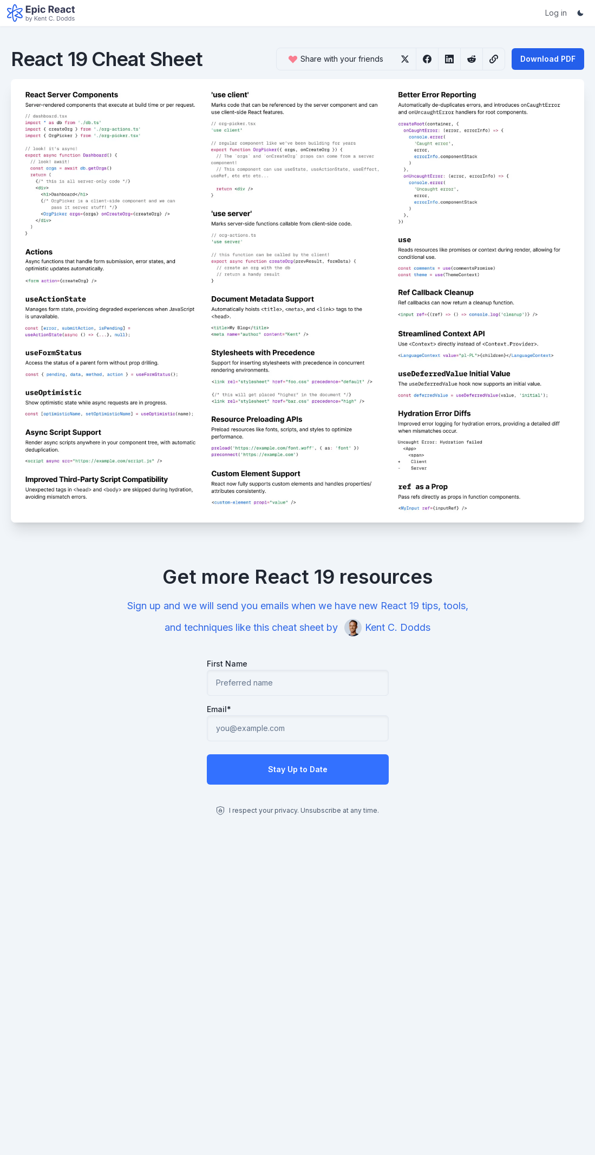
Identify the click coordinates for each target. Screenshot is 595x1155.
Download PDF (548, 58)
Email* (219, 709)
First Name (227, 663)
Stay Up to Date (298, 769)
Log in (556, 12)
